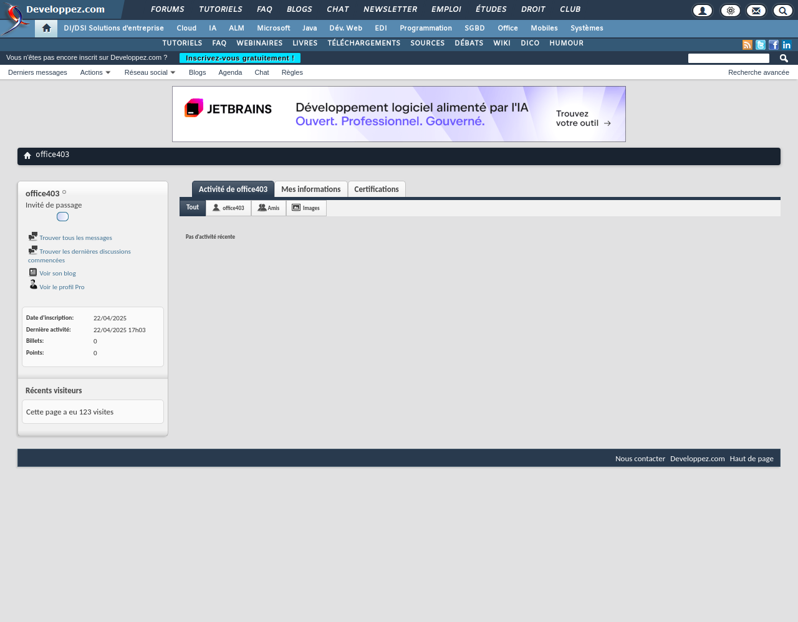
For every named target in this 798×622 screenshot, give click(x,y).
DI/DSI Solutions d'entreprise (114, 28)
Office (508, 28)
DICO (530, 43)
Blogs (298, 10)
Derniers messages (37, 72)
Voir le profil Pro (56, 287)
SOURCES (427, 43)
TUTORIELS (182, 43)
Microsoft (273, 28)
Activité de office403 (233, 189)
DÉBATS (468, 43)
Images (311, 207)
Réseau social (146, 72)
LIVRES (304, 43)
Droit (532, 10)
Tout (192, 207)
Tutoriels (220, 10)
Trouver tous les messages (70, 238)
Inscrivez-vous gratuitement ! (240, 58)
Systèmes (586, 28)
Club (569, 10)
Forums (167, 10)
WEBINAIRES (259, 43)
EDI (381, 28)
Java (309, 28)
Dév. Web (345, 28)
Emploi (445, 10)
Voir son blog (52, 273)
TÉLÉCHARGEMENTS (363, 43)
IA (212, 28)
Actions (91, 72)
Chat (337, 10)
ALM (236, 28)
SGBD (474, 28)
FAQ (263, 10)
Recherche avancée (758, 72)
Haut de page (752, 458)
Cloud (186, 28)
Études (490, 10)
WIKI (502, 43)
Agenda (230, 72)
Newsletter (389, 10)
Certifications (377, 189)
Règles (292, 72)
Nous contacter (640, 458)
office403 (233, 207)
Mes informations (310, 189)
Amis (274, 207)
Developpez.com (697, 458)
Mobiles (544, 28)
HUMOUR (566, 43)
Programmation (426, 28)
